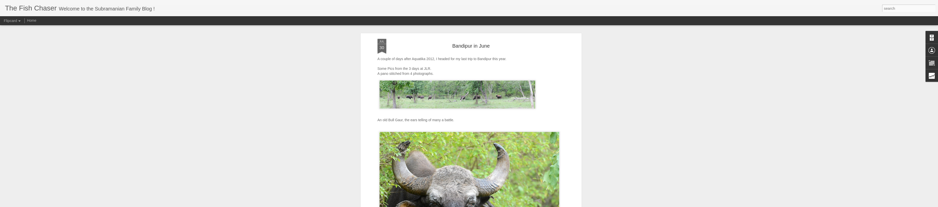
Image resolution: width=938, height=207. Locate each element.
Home (31, 20)
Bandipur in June (471, 46)
